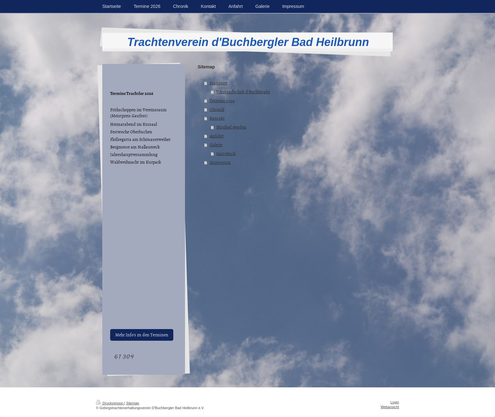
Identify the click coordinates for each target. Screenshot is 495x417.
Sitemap (132, 403)
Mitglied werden (231, 127)
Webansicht (390, 407)
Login (395, 402)
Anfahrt (217, 135)
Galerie (216, 144)
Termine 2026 (222, 100)
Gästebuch (226, 153)
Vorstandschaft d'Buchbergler (243, 91)
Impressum (220, 162)
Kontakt (217, 118)
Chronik (217, 109)
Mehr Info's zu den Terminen (141, 334)
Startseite (218, 82)
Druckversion (110, 403)
